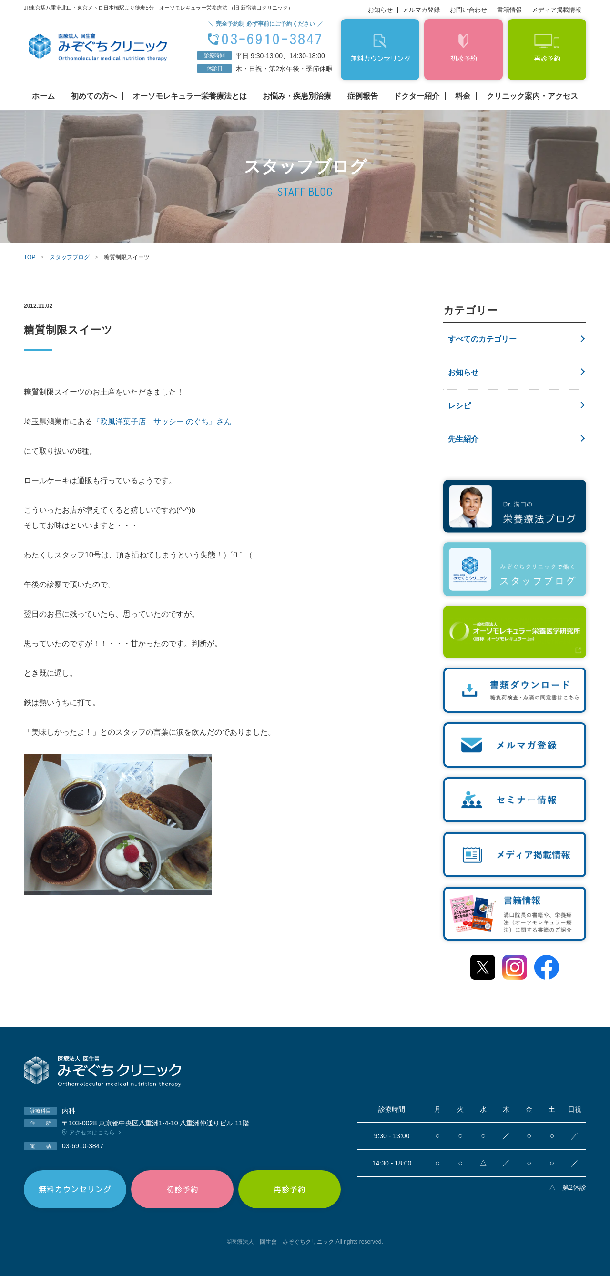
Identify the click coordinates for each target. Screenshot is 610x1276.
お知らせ (380, 10)
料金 (462, 96)
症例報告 (362, 96)
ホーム (43, 96)
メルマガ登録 (421, 10)
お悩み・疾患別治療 (297, 96)
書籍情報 (509, 10)
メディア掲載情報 (556, 10)
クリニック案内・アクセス (532, 96)
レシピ (459, 406)
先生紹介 (463, 439)
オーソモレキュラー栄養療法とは (189, 96)
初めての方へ (94, 96)
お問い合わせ (468, 10)
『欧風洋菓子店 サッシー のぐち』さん (162, 421)
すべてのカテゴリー (482, 339)
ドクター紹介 (416, 96)
